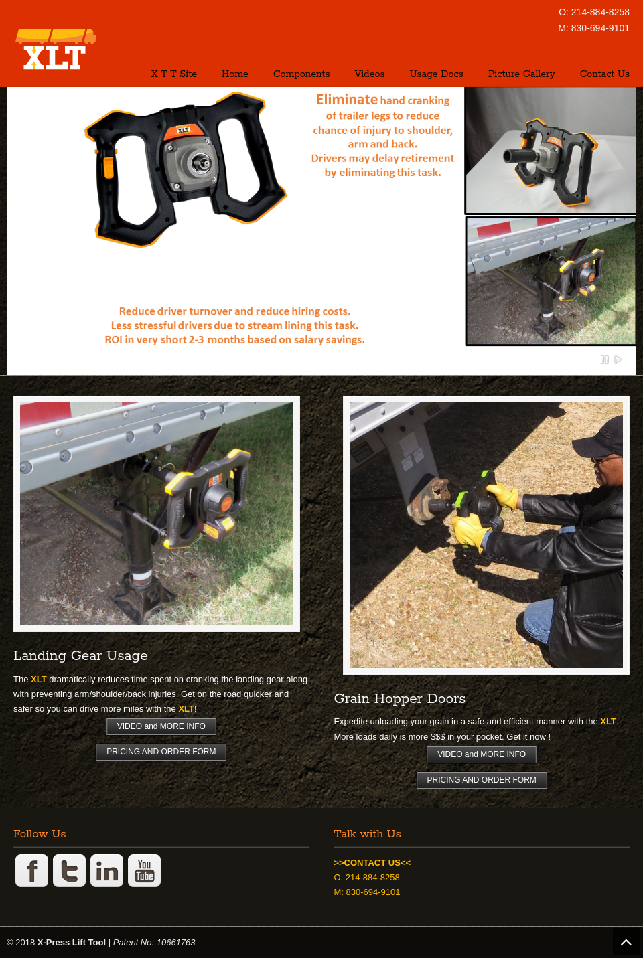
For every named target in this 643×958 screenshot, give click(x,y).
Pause (605, 359)
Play (618, 359)
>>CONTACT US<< (372, 863)
